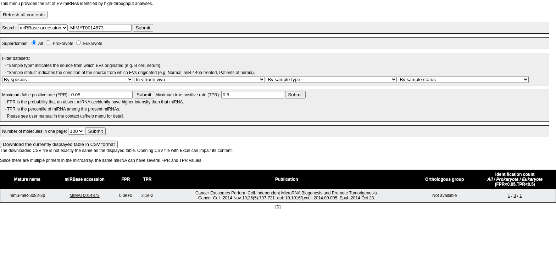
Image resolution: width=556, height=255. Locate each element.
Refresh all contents (24, 14)
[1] (278, 206)
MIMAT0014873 (85, 195)
